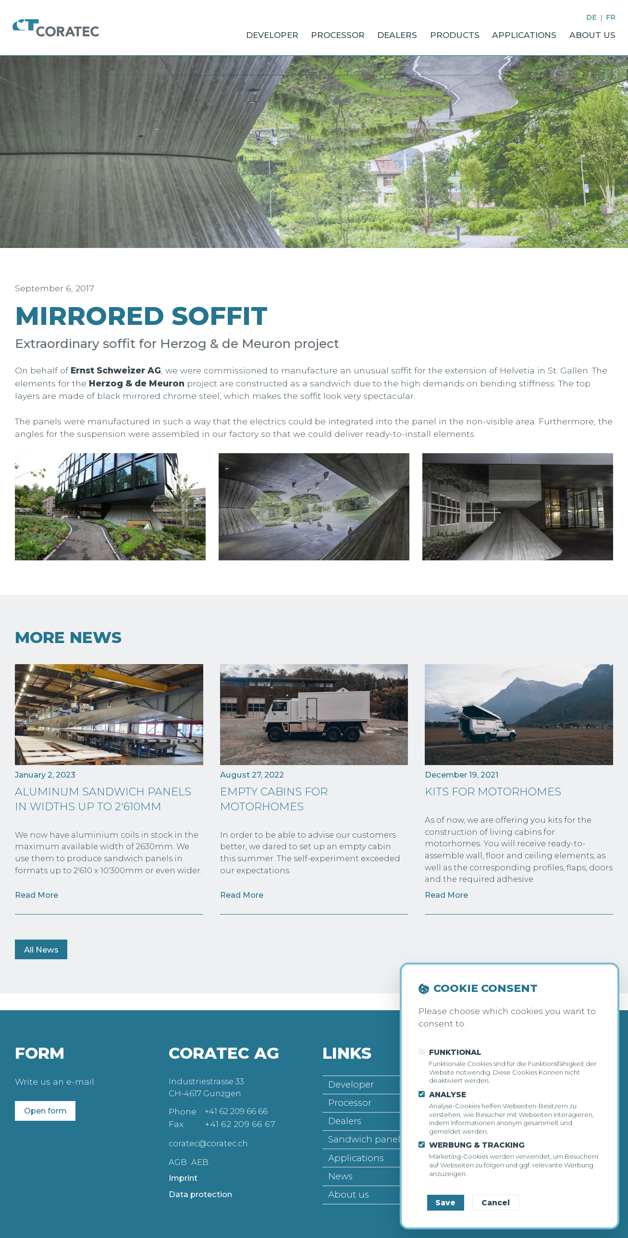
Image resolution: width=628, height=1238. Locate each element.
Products (438, 32)
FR (610, 17)
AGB (178, 1156)
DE (590, 17)
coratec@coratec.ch (211, 1137)
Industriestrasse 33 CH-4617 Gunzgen (209, 1079)
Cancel (495, 1202)
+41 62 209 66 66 (240, 1105)
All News (43, 957)
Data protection (203, 1189)
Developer (235, 32)
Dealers (374, 32)
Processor (308, 32)
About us (590, 32)
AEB (200, 1156)
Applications (514, 32)
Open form (49, 1103)
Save (445, 1202)
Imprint (185, 1172)
